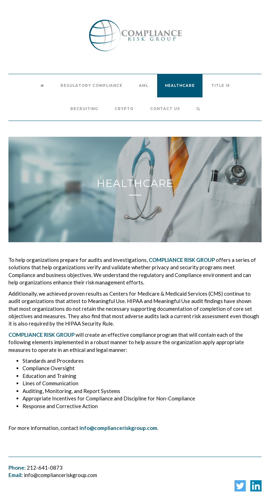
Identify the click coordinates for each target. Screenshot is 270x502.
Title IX (220, 85)
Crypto (124, 109)
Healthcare (180, 85)
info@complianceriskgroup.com (60, 475)
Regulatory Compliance (91, 85)
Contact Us (165, 109)
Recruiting (84, 109)
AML (143, 85)
